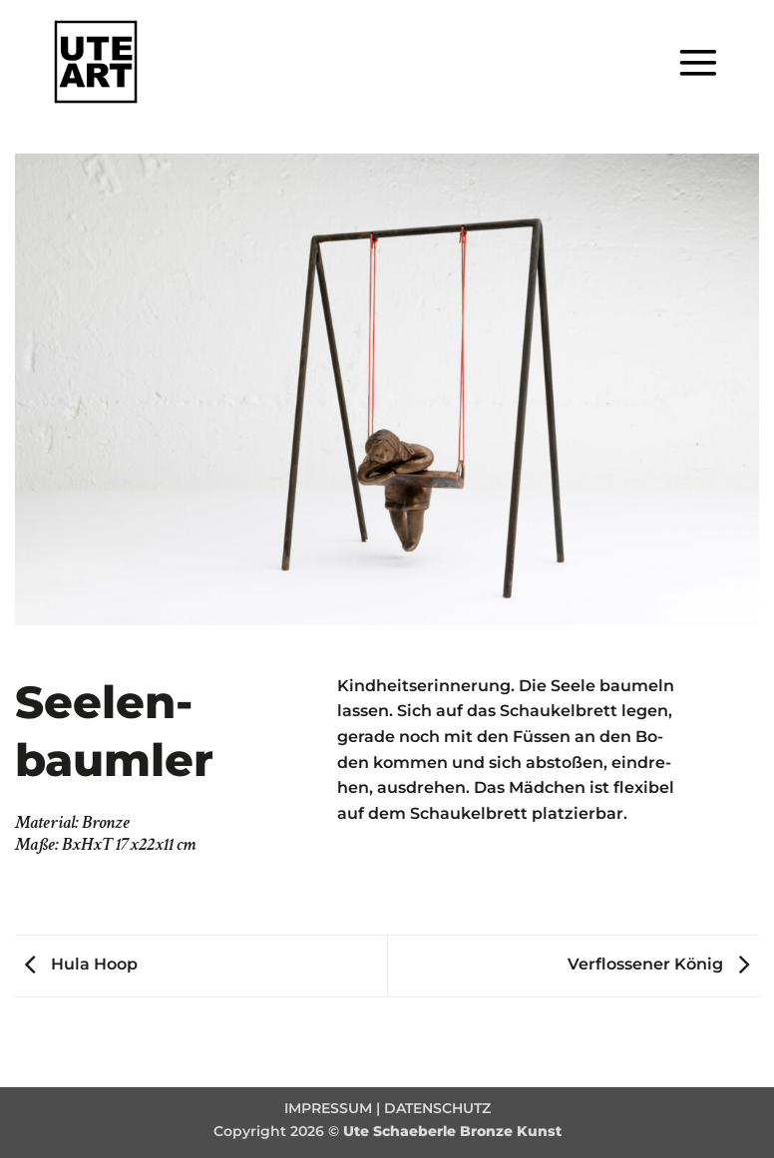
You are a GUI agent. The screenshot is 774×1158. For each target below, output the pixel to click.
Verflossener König (663, 964)
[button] (698, 62)
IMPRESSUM (328, 1108)
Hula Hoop (76, 964)
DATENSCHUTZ (437, 1108)
